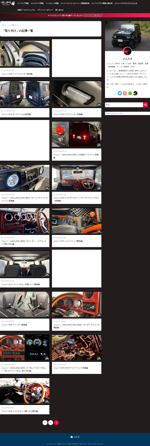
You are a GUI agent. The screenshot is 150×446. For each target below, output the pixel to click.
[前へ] (45, 422)
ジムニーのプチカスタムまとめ (126, 3)
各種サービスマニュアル (26, 10)
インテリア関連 (23, 3)
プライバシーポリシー (45, 10)
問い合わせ (59, 10)
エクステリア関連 (37, 3)
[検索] (145, 104)
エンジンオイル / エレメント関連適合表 (75, 3)
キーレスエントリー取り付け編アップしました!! (65, 15)
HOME (75, 437)
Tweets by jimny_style (113, 113)
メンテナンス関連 (52, 3)
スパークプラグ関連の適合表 (102, 3)
